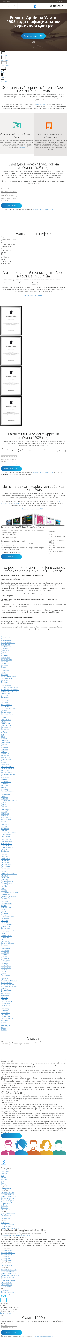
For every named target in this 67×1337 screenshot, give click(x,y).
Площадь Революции (8, 885)
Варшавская (5, 697)
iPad (2, 1183)
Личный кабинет (6, 1215)
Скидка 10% (40, 509)
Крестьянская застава (8, 774)
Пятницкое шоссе (6, 904)
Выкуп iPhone (5, 1209)
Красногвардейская (7, 766)
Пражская (4, 890)
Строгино (4, 947)
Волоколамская (6, 712)
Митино (3, 823)
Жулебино (4, 733)
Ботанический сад (7, 684)
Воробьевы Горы (7, 714)
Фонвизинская (5, 994)
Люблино (4, 806)
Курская (3, 787)
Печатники (4, 875)
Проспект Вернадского (8, 896)
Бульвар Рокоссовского (9, 691)
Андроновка (5, 650)
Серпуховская (5, 928)
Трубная (3, 971)
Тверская (4, 956)
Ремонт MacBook (6, 1251)
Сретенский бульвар (8, 943)
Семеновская (5, 926)
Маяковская (5, 813)
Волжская (4, 710)
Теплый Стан (5, 962)
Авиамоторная (6, 637)
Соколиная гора (6, 935)
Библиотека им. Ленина (8, 676)
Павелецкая (5, 860)
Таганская (4, 954)
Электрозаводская (7, 1024)
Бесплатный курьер (7, 1271)
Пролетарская (5, 894)
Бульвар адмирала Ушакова (10, 688)
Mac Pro (7, 503)
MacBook (62, 501)
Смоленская (5, 932)
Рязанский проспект (7, 917)
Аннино (3, 652)
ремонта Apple (41, 104)
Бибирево (4, 674)
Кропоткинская (6, 776)
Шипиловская (5, 1016)
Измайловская (5, 742)
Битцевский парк (6, 678)
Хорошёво (4, 997)
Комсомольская (6, 759)
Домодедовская (6, 727)
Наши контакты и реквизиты (33, 295)
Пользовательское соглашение (42, 209)
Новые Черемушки (7, 847)
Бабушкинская (5, 658)
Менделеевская (6, 819)
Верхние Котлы (6, 701)
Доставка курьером (7, 1194)
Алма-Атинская (6, 646)
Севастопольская (6, 924)
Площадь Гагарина (7, 881)
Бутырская (4, 695)
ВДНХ (3, 699)
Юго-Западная (5, 1026)
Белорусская (5, 671)
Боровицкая (5, 682)
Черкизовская (5, 1003)
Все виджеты (6, 1)
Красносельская (6, 770)
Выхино (3, 718)
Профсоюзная (5, 900)
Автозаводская (6, 639)
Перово (3, 872)
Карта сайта (5, 1236)
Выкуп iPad (4, 1207)
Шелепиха (4, 1014)
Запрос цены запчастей (9, 1196)
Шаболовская (5, 1012)
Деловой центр (6, 719)
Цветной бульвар (7, 1001)
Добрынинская (6, 725)
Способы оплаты (6, 1217)
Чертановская (5, 1005)
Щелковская (5, 1020)
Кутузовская (5, 789)
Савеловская (5, 919)
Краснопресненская (7, 768)
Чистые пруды (5, 1009)
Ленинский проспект (7, 791)
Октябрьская (5, 851)
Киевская (4, 751)
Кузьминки (4, 783)
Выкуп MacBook (6, 1204)
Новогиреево (5, 836)
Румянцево (4, 915)
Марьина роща (6, 810)
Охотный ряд (5, 858)
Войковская (5, 706)
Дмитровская (5, 723)
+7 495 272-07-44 (57, 6)
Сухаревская (5, 950)
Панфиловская (5, 862)
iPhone (3, 1181)
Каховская (4, 748)
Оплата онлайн (6, 1219)
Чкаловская (4, 1011)
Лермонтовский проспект (9, 793)
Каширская (4, 750)
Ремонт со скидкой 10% (8, 1269)
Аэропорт (4, 656)
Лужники (3, 804)
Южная (3, 1027)
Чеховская (4, 1007)
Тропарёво (4, 969)
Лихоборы (4, 796)
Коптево (4, 763)
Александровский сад (8, 642)
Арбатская (4, 654)
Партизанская (5, 868)
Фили (2, 992)
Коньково (4, 761)
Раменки (4, 905)
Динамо (3, 721)
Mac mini (16, 503)
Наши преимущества (8, 1226)
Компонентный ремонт (8, 1202)
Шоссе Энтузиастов (7, 1018)
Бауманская (4, 665)
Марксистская (5, 808)
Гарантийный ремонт (8, 1200)
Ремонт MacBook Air (7, 1254)
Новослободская (6, 842)
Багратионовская (6, 659)
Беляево (3, 673)
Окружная (4, 849)
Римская (3, 911)
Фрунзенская (5, 996)
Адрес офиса (5, 1222)
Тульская (4, 973)
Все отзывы (11, 1136)
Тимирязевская (6, 966)
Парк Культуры (6, 864)
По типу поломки (6, 1189)
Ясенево (4, 1029)
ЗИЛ (2, 735)
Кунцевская (4, 785)
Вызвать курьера (28, 509)
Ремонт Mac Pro (6, 1258)
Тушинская (4, 977)
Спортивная (5, 941)
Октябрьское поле (7, 853)
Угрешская (4, 979)
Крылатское (5, 778)
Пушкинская (4, 902)
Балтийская (4, 661)
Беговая (3, 667)
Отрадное (4, 857)
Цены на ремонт (6, 1266)
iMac (2, 503)
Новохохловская (6, 843)
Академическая (6, 641)
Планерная (4, 879)
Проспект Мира (6, 898)
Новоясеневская (6, 845)
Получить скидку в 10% (33, 36)
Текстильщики (5, 960)
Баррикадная (5, 663)
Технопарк (4, 964)
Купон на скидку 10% (7, 1192)
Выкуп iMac (4, 1206)
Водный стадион (6, 704)
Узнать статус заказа (8, 1213)
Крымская (4, 780)
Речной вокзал (6, 907)
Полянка (3, 889)
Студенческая (5, 949)
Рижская (3, 909)
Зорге (3, 736)
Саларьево (4, 920)
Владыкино (4, 703)
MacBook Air (5, 1174)
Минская (4, 821)
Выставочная (5, 716)
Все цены (11, 557)
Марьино (4, 812)
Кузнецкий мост (6, 781)
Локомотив (4, 798)
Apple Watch (5, 1185)
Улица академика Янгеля (9, 981)
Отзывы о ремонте (7, 1224)
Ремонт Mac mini (6, 1260)
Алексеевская (5, 644)
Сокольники (5, 937)
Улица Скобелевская (7, 984)
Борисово (4, 680)
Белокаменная (5, 669)
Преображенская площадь (9, 892)
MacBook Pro (5, 1172)
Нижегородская (6, 834)
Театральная (5, 958)
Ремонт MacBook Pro (8, 1252)
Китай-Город (5, 753)
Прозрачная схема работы (10, 1228)
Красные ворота (6, 772)
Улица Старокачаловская (9, 986)
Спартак (3, 939)
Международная (6, 817)
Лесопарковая (5, 795)
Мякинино (4, 827)
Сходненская (5, 952)
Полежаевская (5, 887)
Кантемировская (6, 746)
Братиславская (6, 686)
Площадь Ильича (6, 883)
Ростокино (4, 913)
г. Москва (60, 1)
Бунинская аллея (6, 693)
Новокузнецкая (6, 840)
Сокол (3, 934)
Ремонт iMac (5, 1256)
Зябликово (4, 738)
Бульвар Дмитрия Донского (10, 689)
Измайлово (4, 740)
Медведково (5, 815)
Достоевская (5, 729)
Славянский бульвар (7, 930)
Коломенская (5, 757)
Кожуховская (5, 755)
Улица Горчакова (6, 982)
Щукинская (4, 1022)
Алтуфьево (4, 648)
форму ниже (21, 147)
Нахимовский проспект (8, 832)
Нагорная (4, 830)
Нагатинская (5, 828)
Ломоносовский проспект (9, 800)
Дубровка (4, 731)
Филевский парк (6, 990)
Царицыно (4, 999)
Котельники (5, 765)
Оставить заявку (5, 1313)
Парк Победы (5, 866)
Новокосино (5, 838)
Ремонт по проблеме (8, 1264)
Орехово (4, 855)
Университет (5, 988)
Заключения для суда (7, 1198)
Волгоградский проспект (9, 708)
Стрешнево (5, 945)
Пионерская (5, 877)
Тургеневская (5, 975)
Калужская (4, 744)
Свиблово (4, 922)
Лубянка (3, 802)
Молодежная (5, 825)
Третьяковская (6, 967)
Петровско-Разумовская (9, 873)
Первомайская (6, 870)
